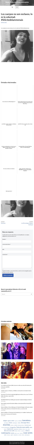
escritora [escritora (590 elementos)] (15, 425)
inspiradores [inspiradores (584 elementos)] (16, 429)
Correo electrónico (6, 244)
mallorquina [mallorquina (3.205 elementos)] (5, 433)
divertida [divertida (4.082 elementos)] (6, 425)
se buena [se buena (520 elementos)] (8, 434)
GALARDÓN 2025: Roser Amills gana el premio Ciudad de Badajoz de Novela (16, 399)
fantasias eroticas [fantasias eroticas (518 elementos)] (21, 425)
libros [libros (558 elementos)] (29, 429)
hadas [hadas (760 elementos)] (31, 427)
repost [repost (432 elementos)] (18, 433)
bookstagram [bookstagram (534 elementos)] (15, 422)
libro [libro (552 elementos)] (26, 429)
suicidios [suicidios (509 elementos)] (19, 434)
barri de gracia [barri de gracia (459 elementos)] (6, 422)
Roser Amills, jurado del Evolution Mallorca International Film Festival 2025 (16, 403)
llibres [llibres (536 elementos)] (19, 430)
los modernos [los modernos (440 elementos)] (23, 430)
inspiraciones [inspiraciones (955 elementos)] (10, 429)
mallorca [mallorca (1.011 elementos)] (27, 430)
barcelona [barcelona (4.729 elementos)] (26, 420)
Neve (10, 442)
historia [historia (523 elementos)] (5, 429)
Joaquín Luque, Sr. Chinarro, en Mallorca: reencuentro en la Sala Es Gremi (16, 390)
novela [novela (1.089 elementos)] (12, 433)
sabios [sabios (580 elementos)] (5, 435)
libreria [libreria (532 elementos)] (24, 429)
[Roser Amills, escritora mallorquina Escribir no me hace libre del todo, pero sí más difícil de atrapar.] (17, 3)
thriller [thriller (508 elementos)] (23, 434)
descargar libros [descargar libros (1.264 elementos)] (25, 422)
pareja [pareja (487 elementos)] (16, 433)
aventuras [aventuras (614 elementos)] (20, 420)
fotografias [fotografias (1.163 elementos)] (13, 427)
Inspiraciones (4, 22)
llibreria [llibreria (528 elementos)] (16, 430)
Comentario (5, 254)
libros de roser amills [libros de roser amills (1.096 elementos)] (9, 430)
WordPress (22, 442)
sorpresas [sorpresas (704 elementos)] (16, 435)
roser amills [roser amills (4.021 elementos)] (27, 433)
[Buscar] (12, 7)
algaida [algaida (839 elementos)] (9, 420)
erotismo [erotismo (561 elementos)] (12, 425)
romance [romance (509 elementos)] (21, 433)
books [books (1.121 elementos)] (10, 422)
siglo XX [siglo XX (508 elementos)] (12, 434)
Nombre (4, 239)
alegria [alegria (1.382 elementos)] (5, 420)
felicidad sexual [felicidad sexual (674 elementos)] (28, 425)
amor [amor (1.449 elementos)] (12, 420)
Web (3, 249)
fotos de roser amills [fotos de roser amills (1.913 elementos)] (22, 427)
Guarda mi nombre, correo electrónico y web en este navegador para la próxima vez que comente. (16, 271)
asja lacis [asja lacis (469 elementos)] (16, 420)
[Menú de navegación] (17, 7)
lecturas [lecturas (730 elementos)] (20, 429)
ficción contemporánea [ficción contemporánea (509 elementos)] (5, 427)
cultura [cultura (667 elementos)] (19, 422)
